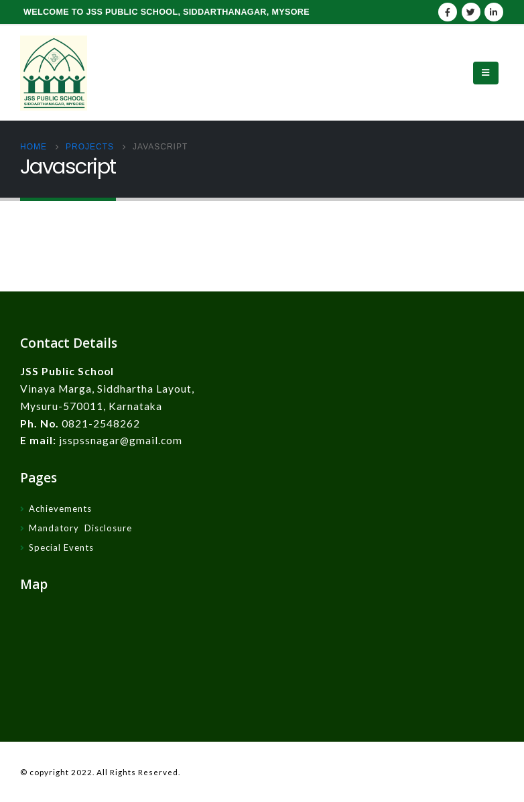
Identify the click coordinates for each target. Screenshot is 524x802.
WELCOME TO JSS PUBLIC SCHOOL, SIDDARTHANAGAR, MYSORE (166, 12)
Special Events (61, 547)
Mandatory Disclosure (80, 528)
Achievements (60, 508)
